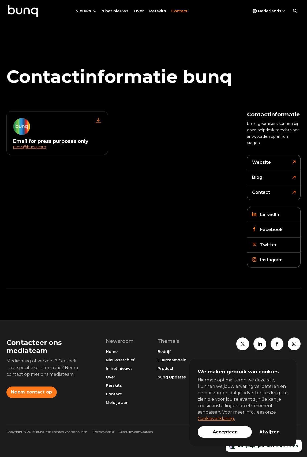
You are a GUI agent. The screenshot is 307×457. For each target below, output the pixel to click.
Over (139, 10)
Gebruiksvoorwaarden (135, 432)
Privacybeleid (103, 432)
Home (112, 351)
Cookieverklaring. (216, 418)
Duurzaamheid (172, 360)
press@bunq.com (29, 146)
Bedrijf (164, 351)
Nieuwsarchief (120, 360)
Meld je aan (117, 402)
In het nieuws (114, 10)
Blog (257, 177)
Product (166, 368)
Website (261, 162)
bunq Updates (172, 377)
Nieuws (83, 10)
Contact (179, 10)
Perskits (157, 10)
